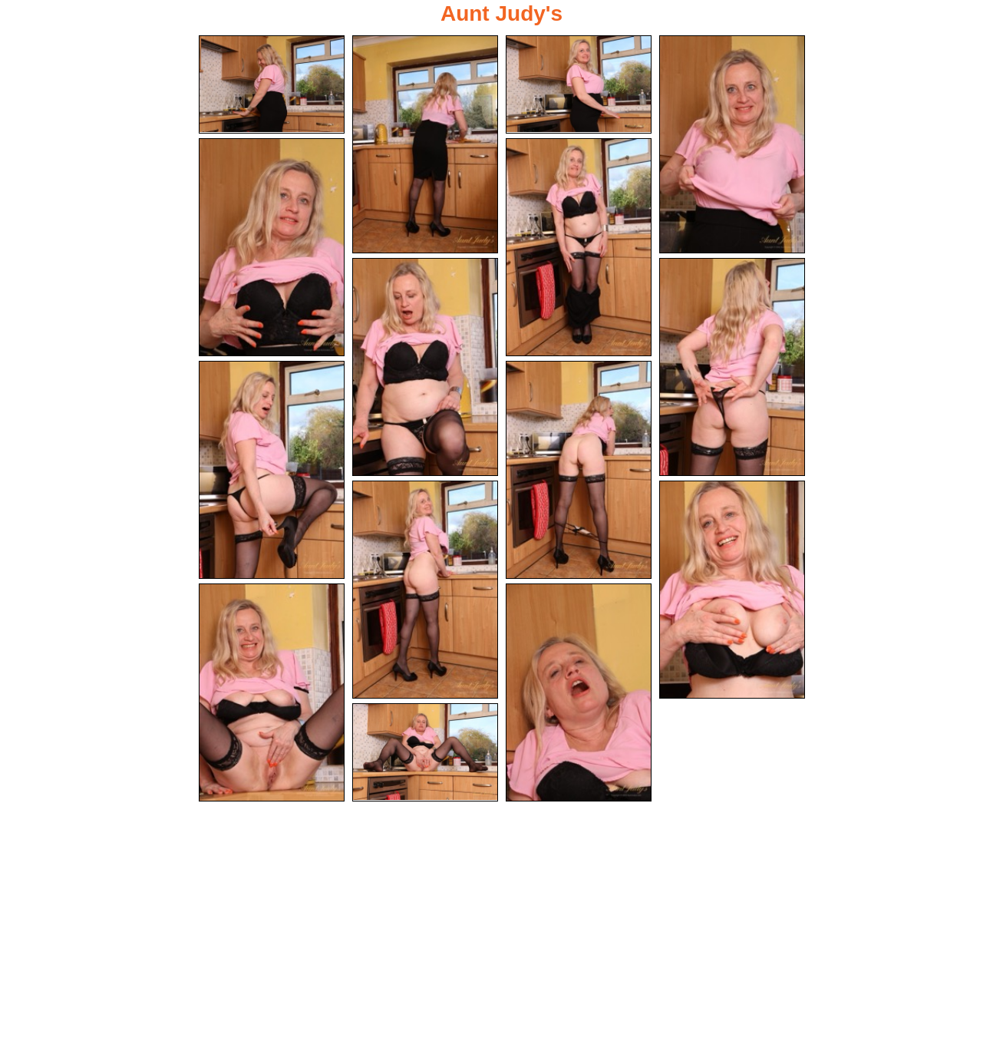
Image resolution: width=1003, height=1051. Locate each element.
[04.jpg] (732, 144)
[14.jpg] (579, 694)
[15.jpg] (425, 755)
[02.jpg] (425, 144)
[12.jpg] (732, 591)
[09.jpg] (272, 471)
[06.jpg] (579, 247)
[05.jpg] (272, 247)
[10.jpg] (579, 471)
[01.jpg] (272, 84)
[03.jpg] (579, 84)
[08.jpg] (732, 368)
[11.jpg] (425, 591)
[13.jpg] (272, 694)
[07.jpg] (425, 368)
